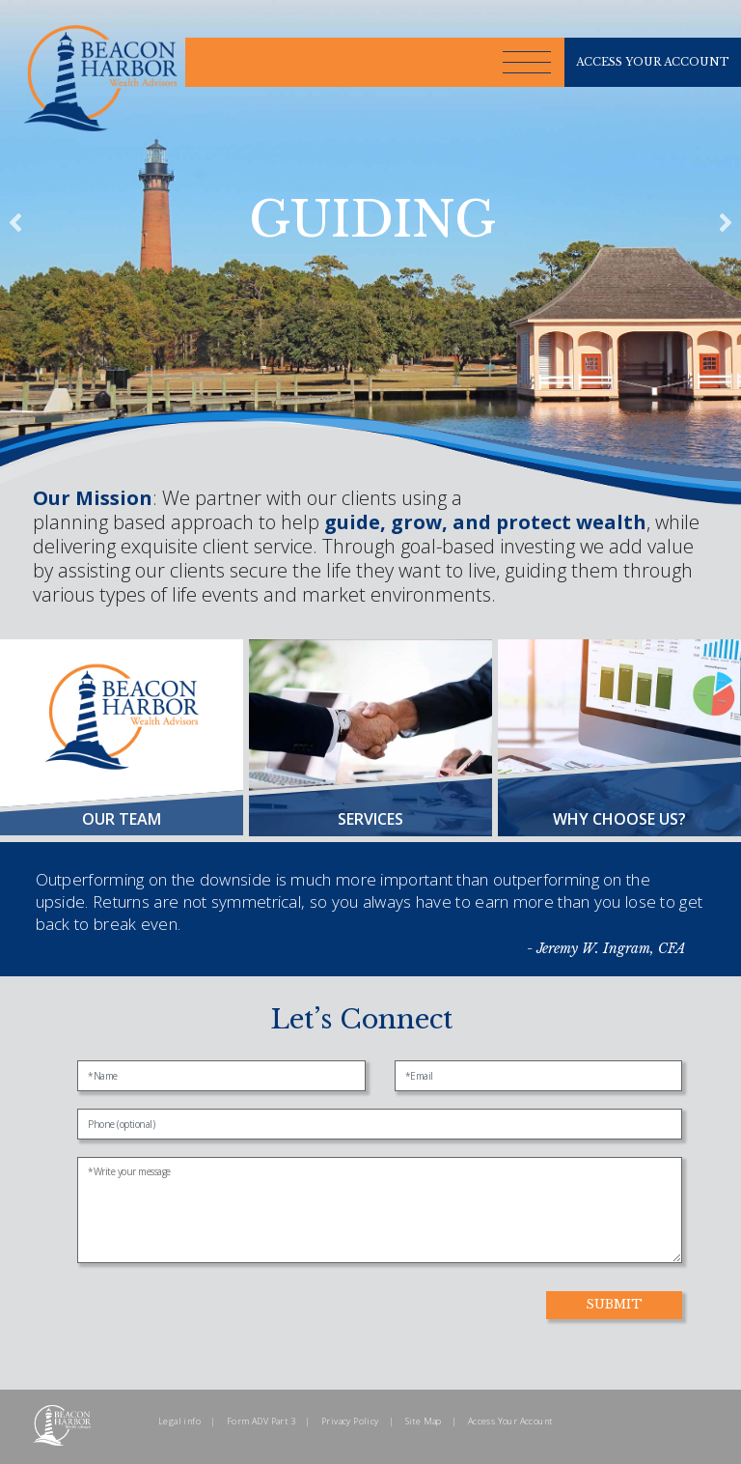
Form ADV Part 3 (261, 1421)
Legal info (179, 1421)
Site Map (423, 1421)
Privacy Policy (350, 1421)
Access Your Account (510, 1421)
